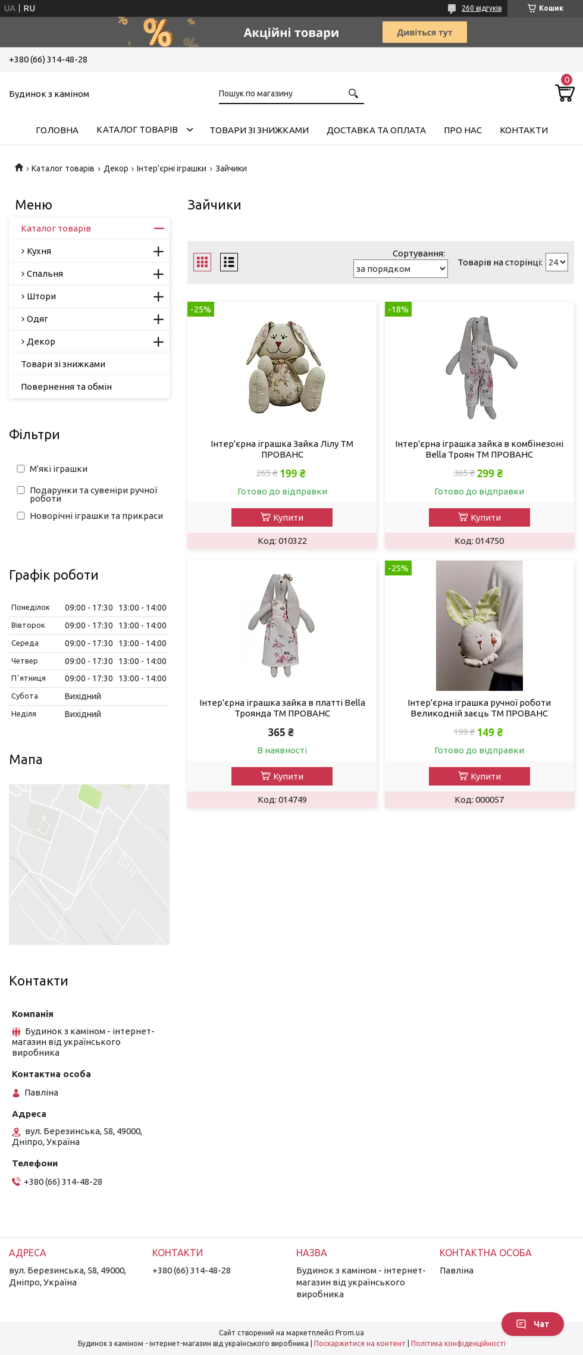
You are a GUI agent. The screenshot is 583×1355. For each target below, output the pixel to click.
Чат (533, 1324)
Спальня (45, 273)
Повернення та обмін (66, 386)
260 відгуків (481, 8)
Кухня (39, 251)
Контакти (524, 130)
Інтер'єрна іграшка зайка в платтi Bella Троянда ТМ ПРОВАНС (282, 707)
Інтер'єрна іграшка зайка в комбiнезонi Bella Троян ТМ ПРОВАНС (479, 449)
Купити (288, 517)
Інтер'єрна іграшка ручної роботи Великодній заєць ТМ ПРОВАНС (479, 707)
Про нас (463, 130)
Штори (41, 296)
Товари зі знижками (259, 130)
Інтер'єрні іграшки (171, 168)
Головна (57, 130)
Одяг (37, 319)
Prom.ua (350, 1333)
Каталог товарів (137, 129)
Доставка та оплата (376, 130)
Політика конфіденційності (458, 1343)
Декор (116, 168)
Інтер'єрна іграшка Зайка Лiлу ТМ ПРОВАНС (282, 449)
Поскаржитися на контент (360, 1343)
